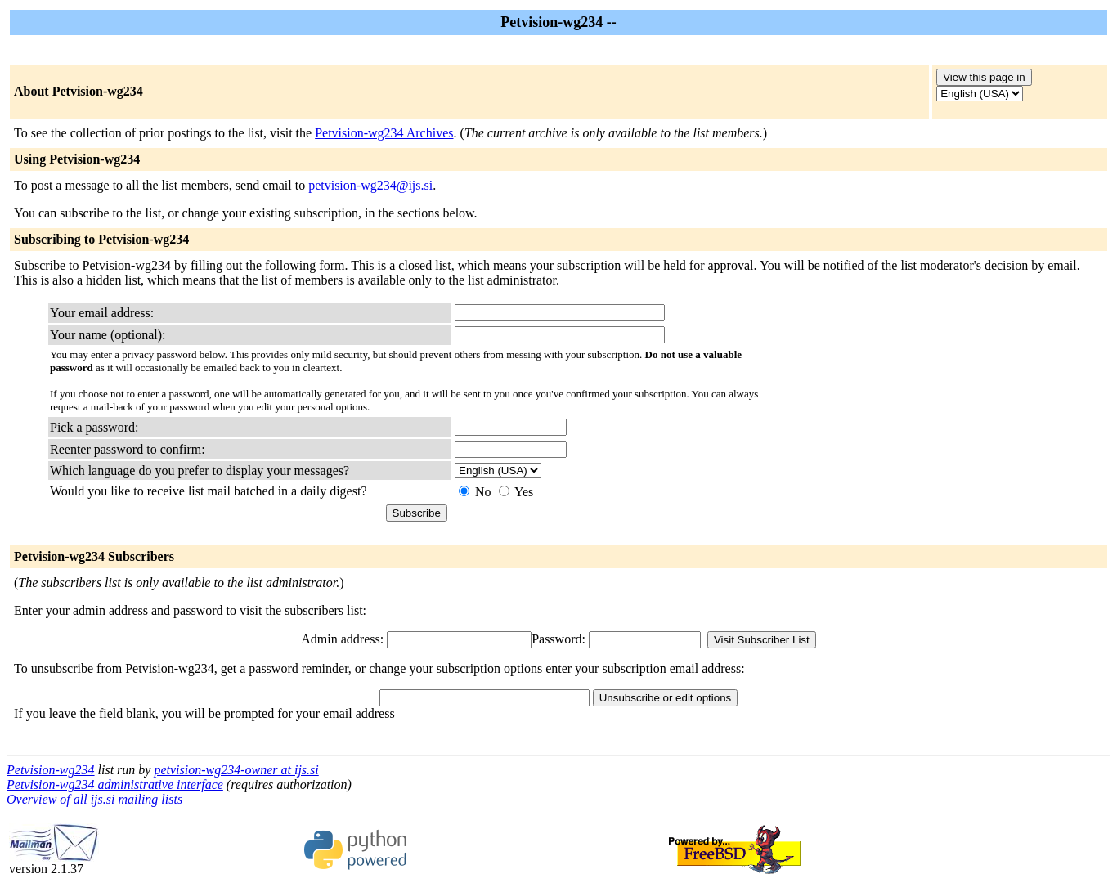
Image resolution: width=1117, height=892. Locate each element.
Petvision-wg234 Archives (384, 133)
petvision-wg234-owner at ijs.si (236, 770)
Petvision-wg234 (51, 770)
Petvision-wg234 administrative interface (115, 784)
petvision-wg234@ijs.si (370, 185)
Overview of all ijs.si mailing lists (94, 799)
